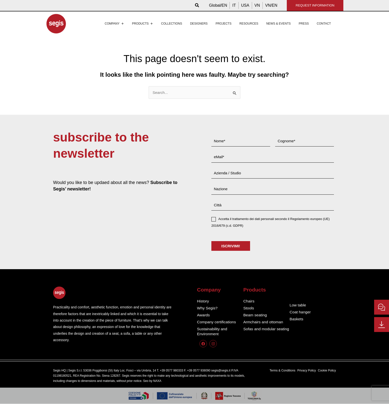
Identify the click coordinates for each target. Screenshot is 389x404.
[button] (197, 5)
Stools (248, 308)
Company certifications (217, 322)
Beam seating (255, 315)
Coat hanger (300, 312)
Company (114, 24)
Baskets (297, 319)
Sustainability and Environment (212, 331)
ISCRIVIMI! (230, 246)
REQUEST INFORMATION (315, 5)
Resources (248, 23)
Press (304, 23)
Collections (171, 23)
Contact (324, 23)
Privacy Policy (306, 370)
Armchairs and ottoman (263, 322)
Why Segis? (207, 308)
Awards (203, 315)
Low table (298, 305)
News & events (278, 23)
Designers (199, 23)
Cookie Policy (327, 370)
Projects (223, 23)
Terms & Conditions (282, 370)
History (203, 301)
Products (142, 24)
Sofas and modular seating (260, 331)
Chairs (249, 301)
